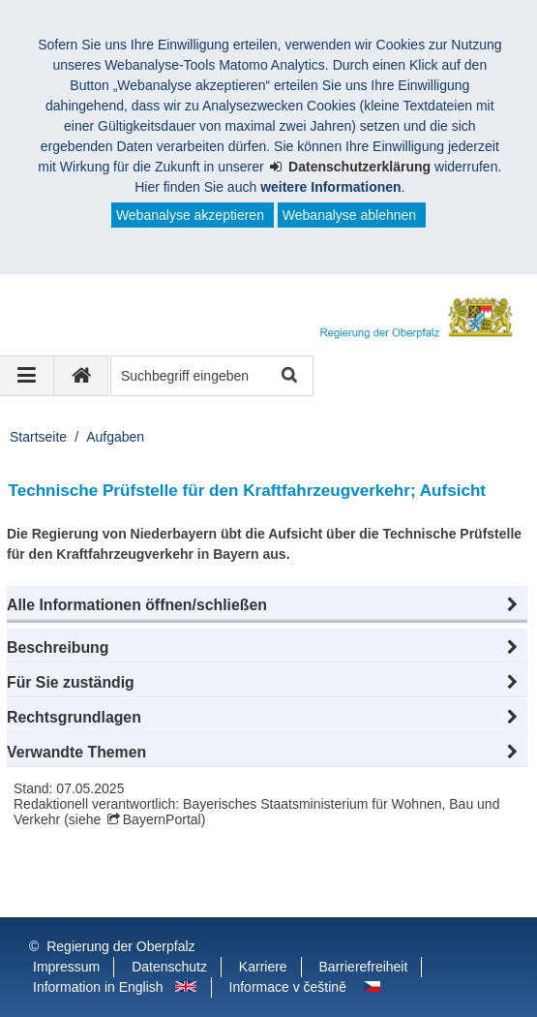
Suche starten (288, 376)
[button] (267, 605)
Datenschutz (169, 966)
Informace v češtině (287, 987)
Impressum (66, 966)
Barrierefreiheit (363, 966)
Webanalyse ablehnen (349, 215)
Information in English (98, 987)
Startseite (38, 437)
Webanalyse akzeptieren (190, 215)
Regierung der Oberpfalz (120, 946)
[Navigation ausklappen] (27, 375)
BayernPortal (162, 819)
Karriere (263, 966)
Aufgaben (115, 437)
